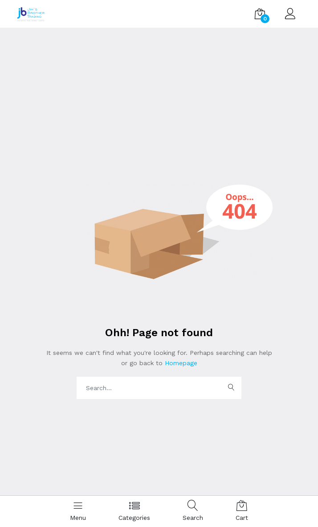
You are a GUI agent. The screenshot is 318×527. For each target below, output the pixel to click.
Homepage (180, 362)
